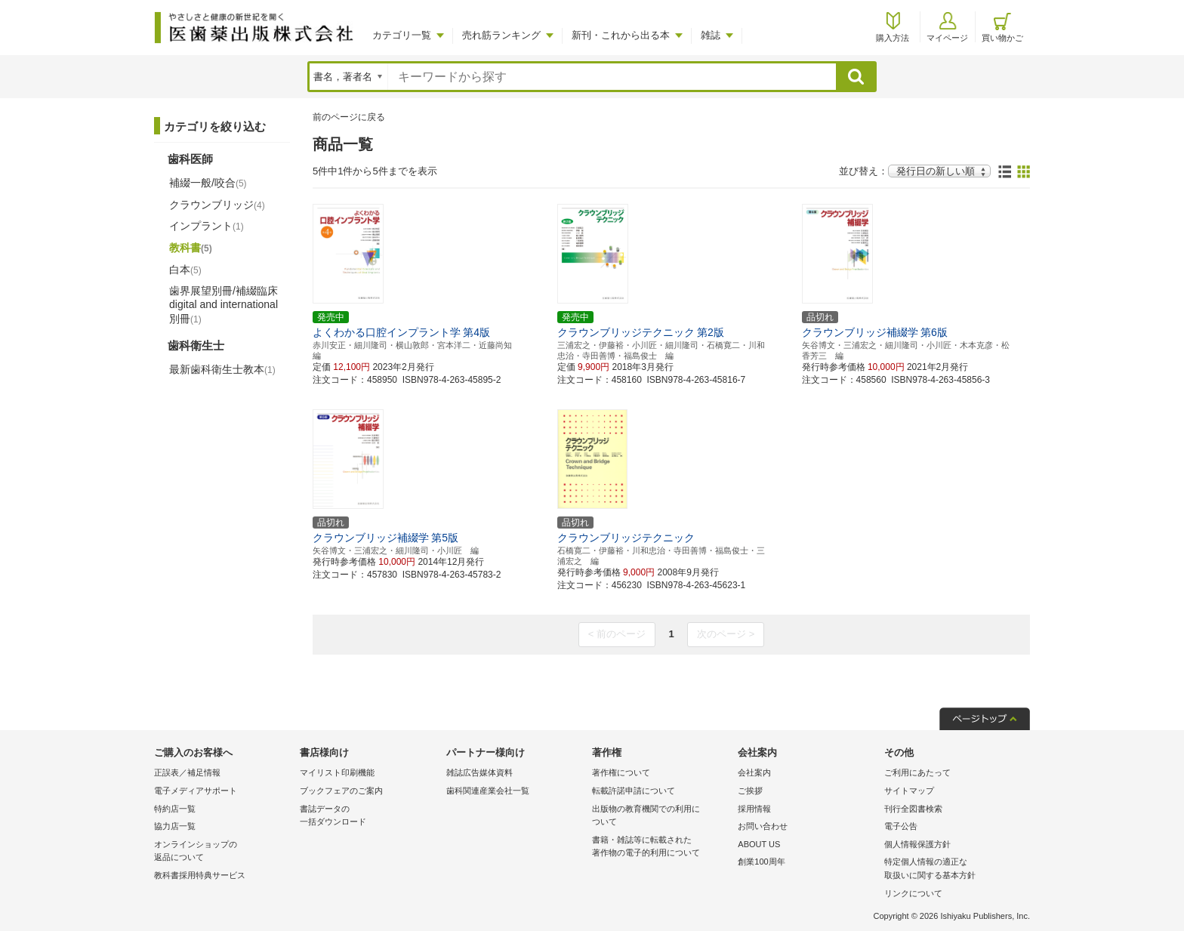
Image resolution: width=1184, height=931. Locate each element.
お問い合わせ (763, 826)
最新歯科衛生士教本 (222, 369)
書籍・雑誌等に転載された (661, 847)
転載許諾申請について (633, 790)
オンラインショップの (223, 852)
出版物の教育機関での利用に (661, 816)
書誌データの (369, 816)
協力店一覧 (175, 826)
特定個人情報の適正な (953, 869)
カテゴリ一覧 (401, 35)
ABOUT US (759, 844)
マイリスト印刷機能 (337, 772)
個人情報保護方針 (917, 844)
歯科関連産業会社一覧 (487, 790)
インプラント (206, 226)
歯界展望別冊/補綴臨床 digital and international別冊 (223, 304)
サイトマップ (909, 790)
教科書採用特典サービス (199, 875)
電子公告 (900, 826)
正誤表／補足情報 (187, 772)
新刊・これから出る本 (621, 35)
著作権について (621, 772)
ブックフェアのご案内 (341, 790)
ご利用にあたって (917, 772)
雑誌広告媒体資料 (479, 772)
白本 (185, 270)
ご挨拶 (750, 790)
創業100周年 (761, 861)
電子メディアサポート (195, 790)
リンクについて (913, 893)
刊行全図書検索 (913, 808)
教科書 (190, 248)
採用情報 (754, 808)
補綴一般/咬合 (208, 183)
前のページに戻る (349, 117)
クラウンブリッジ (217, 205)
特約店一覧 (175, 808)
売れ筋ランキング (501, 35)
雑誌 (710, 35)
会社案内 (754, 772)
